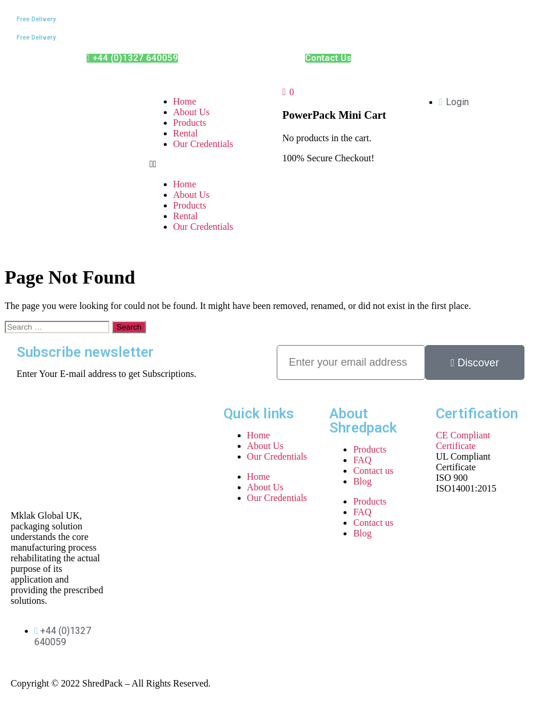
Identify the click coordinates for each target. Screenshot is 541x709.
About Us (191, 112)
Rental (185, 133)
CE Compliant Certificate (463, 440)
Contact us (373, 471)
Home (184, 101)
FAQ (362, 460)
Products (189, 123)
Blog (362, 481)
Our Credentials (203, 144)
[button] (204, 164)
